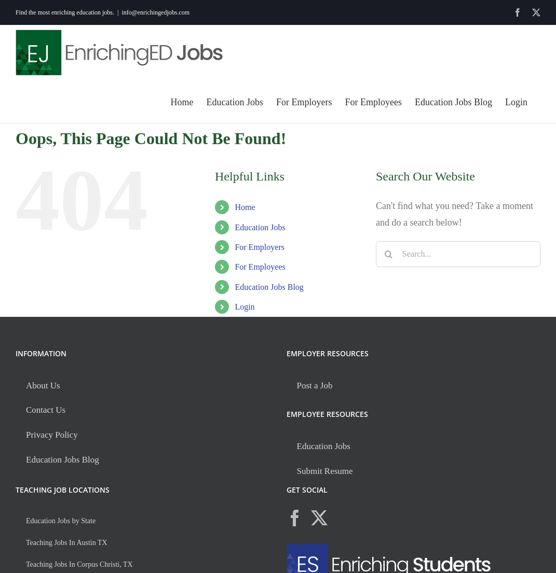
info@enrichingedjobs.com (155, 12)
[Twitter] (319, 518)
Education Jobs (260, 227)
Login (244, 306)
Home (245, 207)
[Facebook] (295, 518)
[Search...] (458, 254)
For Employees (260, 266)
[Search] (389, 254)
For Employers (259, 247)
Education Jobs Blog (269, 287)
